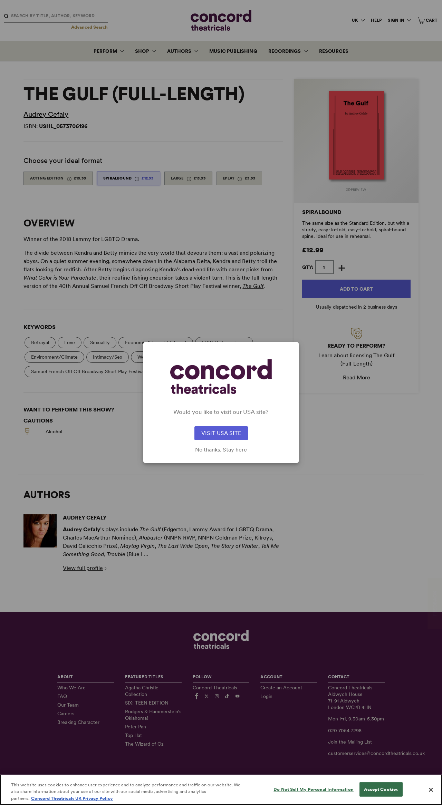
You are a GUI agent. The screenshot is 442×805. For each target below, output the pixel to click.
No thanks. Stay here (221, 450)
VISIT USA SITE (221, 433)
